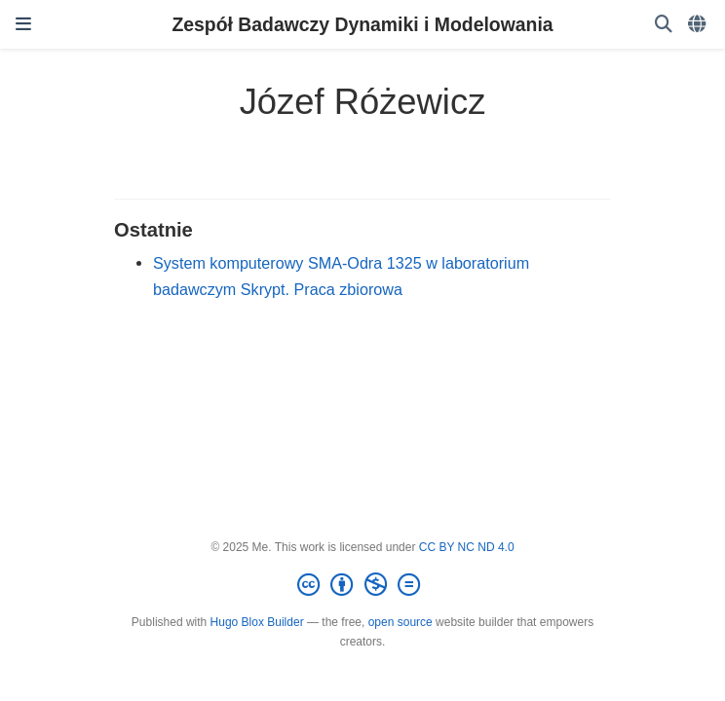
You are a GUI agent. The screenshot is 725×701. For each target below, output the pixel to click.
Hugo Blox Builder (257, 622)
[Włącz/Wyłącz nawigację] (23, 24)
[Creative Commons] (362, 585)
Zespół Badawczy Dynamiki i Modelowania (362, 24)
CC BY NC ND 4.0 (467, 547)
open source (400, 622)
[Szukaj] (663, 25)
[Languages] (698, 25)
